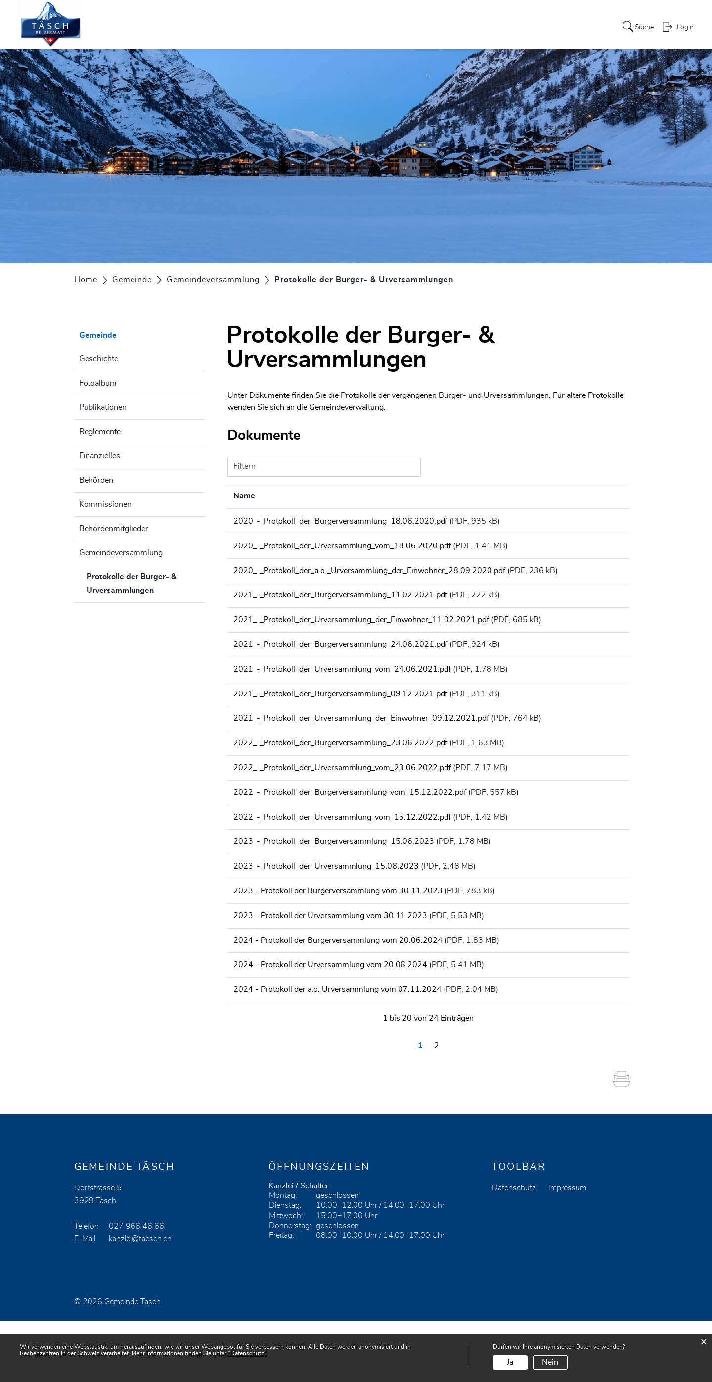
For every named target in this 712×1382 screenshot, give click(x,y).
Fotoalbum (98, 383)
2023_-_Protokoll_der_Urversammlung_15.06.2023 (326, 909)
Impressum (567, 1249)
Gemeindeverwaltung (346, 407)
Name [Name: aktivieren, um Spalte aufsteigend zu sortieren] (244, 496)
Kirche (520, 26)
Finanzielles (99, 456)
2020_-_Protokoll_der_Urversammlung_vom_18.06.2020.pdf (342, 549)
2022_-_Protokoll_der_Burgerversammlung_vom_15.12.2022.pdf (349, 826)
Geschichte (98, 359)
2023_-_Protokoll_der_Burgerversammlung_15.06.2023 (333, 882)
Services (310, 26)
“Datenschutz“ (247, 1353)
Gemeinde (445, 26)
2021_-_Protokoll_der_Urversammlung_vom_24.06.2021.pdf (342, 687)
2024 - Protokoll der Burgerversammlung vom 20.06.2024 (338, 992)
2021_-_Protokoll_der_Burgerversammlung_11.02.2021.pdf (340, 604)
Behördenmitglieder (113, 529)
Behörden (96, 480)
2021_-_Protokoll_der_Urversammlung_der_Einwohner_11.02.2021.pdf (361, 632)
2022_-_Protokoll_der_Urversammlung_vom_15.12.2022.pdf (342, 854)
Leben (486, 26)
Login (685, 28)
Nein (550, 1362)
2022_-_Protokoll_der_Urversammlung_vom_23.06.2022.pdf (342, 798)
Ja (510, 1362)
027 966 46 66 (136, 1287)
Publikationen (103, 407)
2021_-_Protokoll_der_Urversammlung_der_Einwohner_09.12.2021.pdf (361, 743)
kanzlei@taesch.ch (140, 1300)
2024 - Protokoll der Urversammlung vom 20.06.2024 (330, 1020)
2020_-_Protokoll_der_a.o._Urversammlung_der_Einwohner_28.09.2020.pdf (369, 577)
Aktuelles (266, 26)
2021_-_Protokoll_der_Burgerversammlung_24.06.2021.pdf (340, 660)
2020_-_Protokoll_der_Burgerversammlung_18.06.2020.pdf (340, 521)
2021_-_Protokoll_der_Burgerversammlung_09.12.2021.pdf (340, 715)
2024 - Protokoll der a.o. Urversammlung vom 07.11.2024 (337, 1048)
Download (602, 522)
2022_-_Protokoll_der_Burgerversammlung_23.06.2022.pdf (340, 771)
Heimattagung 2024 (376, 26)
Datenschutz (514, 1249)
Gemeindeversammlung (121, 553)
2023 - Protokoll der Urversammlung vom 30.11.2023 (330, 965)
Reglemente (100, 432)
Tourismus (561, 26)
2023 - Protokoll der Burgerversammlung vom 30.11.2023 (338, 937)
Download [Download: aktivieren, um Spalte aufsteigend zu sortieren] (600, 496)
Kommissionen (105, 504)
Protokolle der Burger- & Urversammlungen (145, 583)
